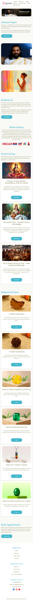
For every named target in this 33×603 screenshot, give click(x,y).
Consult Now (7, 536)
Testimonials (22, 3)
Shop (16, 550)
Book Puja (16, 197)
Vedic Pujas (16, 556)
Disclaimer (17, 572)
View (16, 327)
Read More (6, 36)
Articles (16, 558)
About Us (21, 1)
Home (15, 1)
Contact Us (16, 569)
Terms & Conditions (16, 574)
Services (16, 553)
